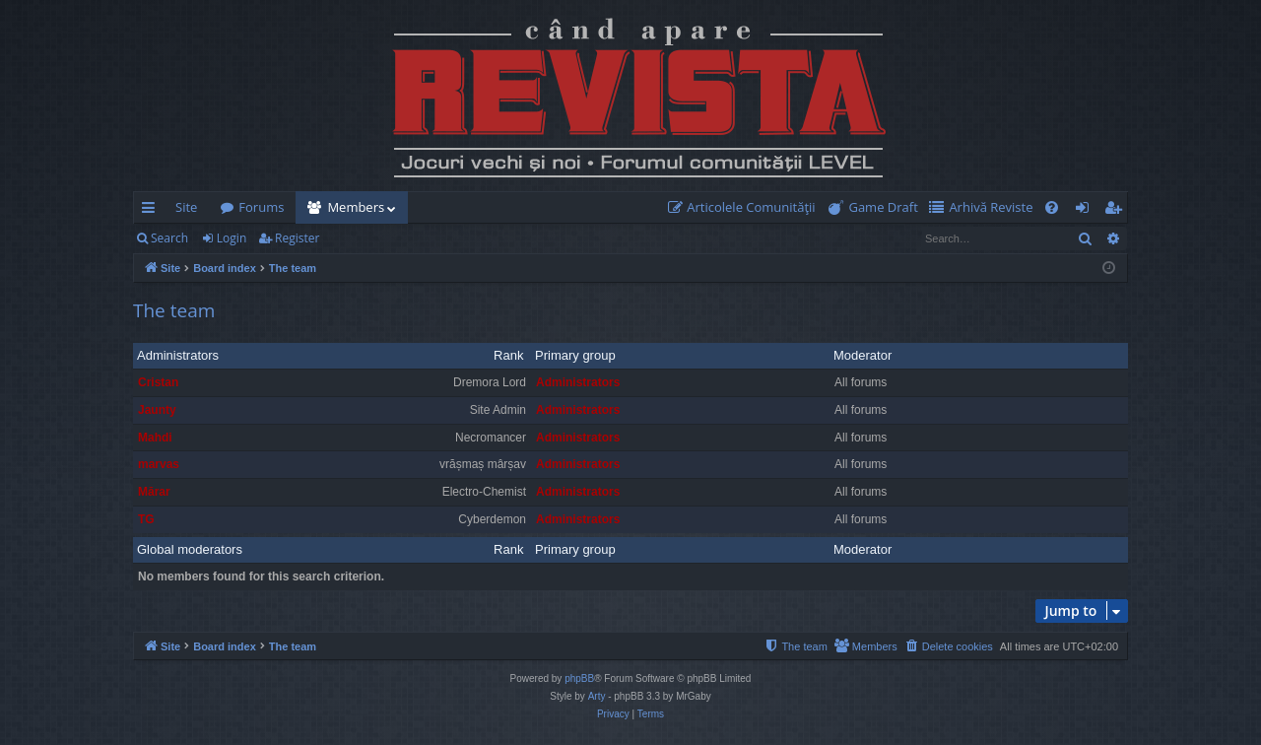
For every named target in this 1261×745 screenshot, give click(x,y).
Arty (597, 696)
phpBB (579, 678)
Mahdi (155, 437)
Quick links (152, 211)
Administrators (178, 355)
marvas (158, 464)
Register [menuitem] (1117, 211)
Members (355, 207)
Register (297, 238)
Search (169, 238)
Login (231, 238)
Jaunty (157, 410)
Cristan (158, 382)
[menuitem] (745, 207)
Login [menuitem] (1086, 211)
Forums (261, 207)
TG (146, 519)
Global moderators (189, 549)
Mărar (154, 492)
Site (186, 207)
